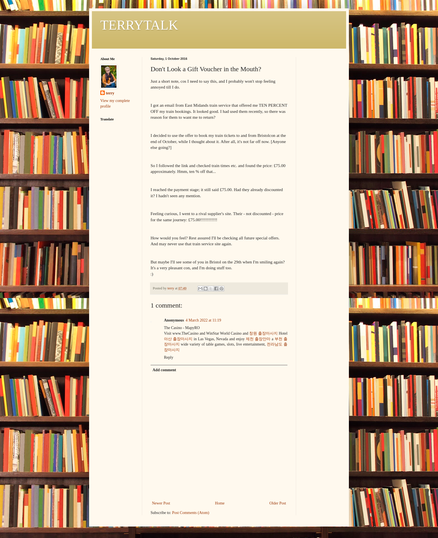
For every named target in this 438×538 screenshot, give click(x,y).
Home (220, 503)
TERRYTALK (139, 25)
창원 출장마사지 (263, 333)
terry (110, 93)
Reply (168, 357)
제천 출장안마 (258, 339)
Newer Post (161, 503)
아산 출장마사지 (178, 339)
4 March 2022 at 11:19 (203, 320)
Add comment (164, 370)
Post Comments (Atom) (190, 513)
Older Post (278, 503)
